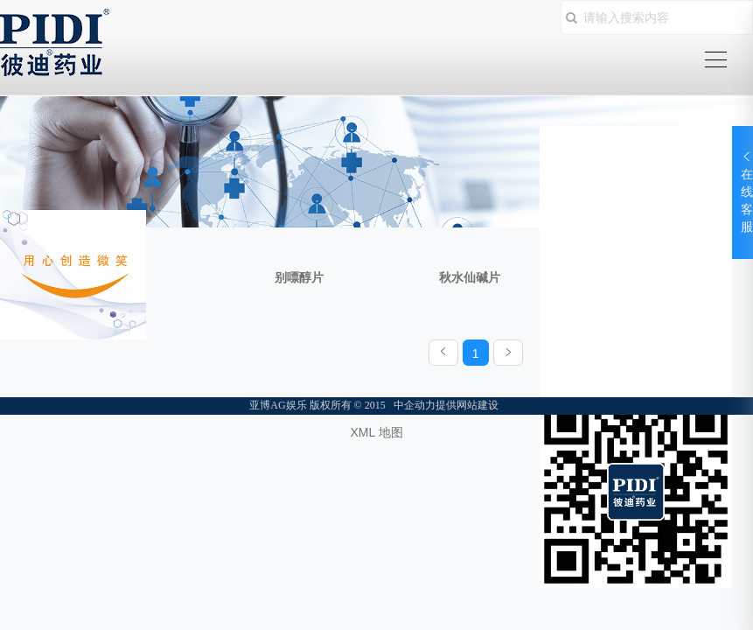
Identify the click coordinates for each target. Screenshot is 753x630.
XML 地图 (376, 432)
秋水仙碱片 (469, 277)
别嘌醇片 (299, 277)
